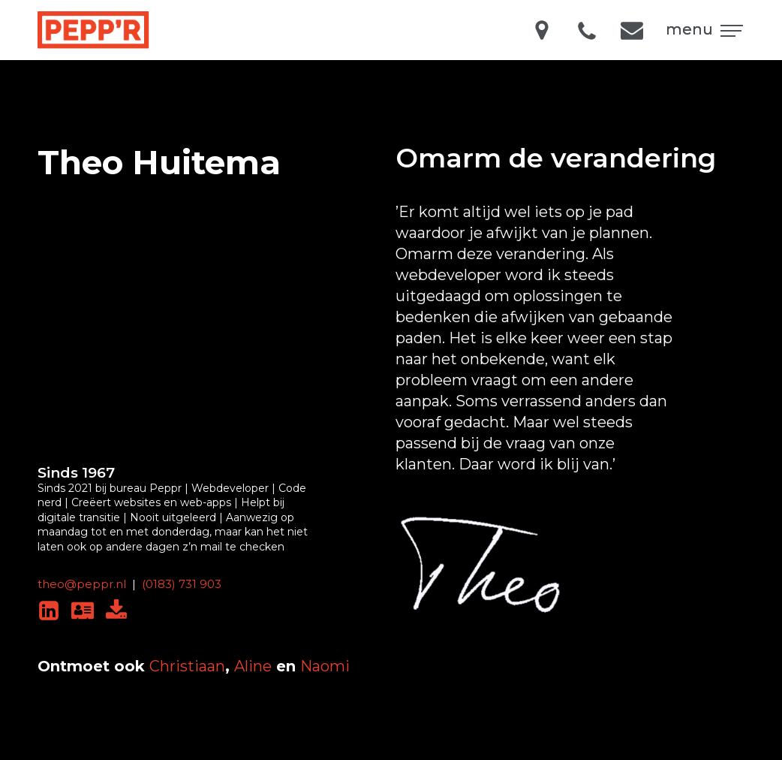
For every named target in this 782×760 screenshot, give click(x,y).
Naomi (325, 666)
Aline (253, 666)
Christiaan (187, 666)
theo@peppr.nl (82, 584)
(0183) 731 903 (181, 584)
